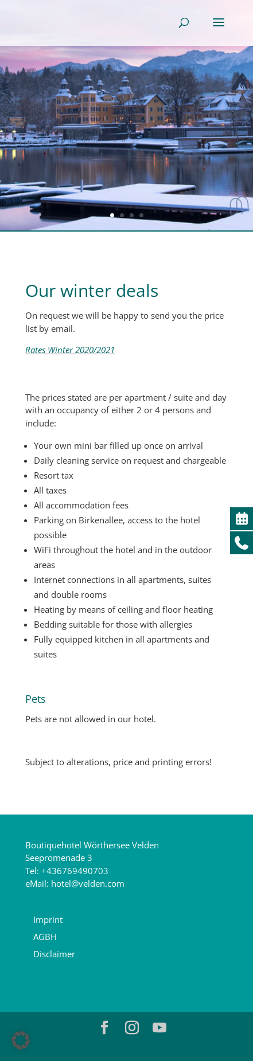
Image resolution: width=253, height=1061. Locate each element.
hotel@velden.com (87, 883)
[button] (20, 1040)
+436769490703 (74, 870)
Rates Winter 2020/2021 (70, 349)
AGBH (45, 936)
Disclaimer (54, 954)
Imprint (48, 919)
